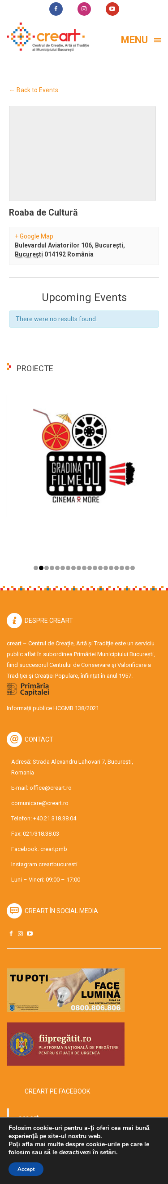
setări (108, 1152)
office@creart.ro (51, 787)
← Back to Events (33, 90)
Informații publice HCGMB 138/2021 (53, 708)
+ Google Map (34, 236)
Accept (25, 1169)
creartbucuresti (58, 864)
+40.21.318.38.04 (54, 818)
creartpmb (53, 849)
